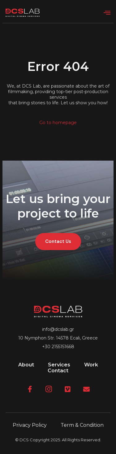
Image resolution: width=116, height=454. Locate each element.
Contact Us (58, 241)
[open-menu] (107, 13)
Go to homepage (58, 122)
